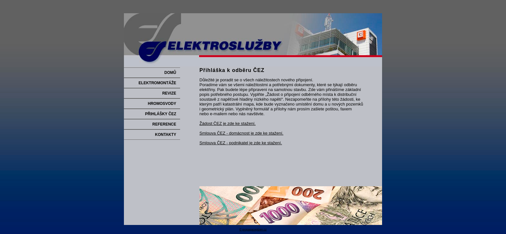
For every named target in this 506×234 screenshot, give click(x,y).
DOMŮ (170, 72)
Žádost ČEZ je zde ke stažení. (227, 123)
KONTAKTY (165, 134)
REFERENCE (164, 124)
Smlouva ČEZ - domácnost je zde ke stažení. (241, 133)
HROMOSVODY (162, 103)
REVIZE (169, 93)
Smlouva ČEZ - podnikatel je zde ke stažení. (240, 142)
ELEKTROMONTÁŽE (157, 83)
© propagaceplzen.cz (253, 229)
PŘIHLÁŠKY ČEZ (160, 114)
